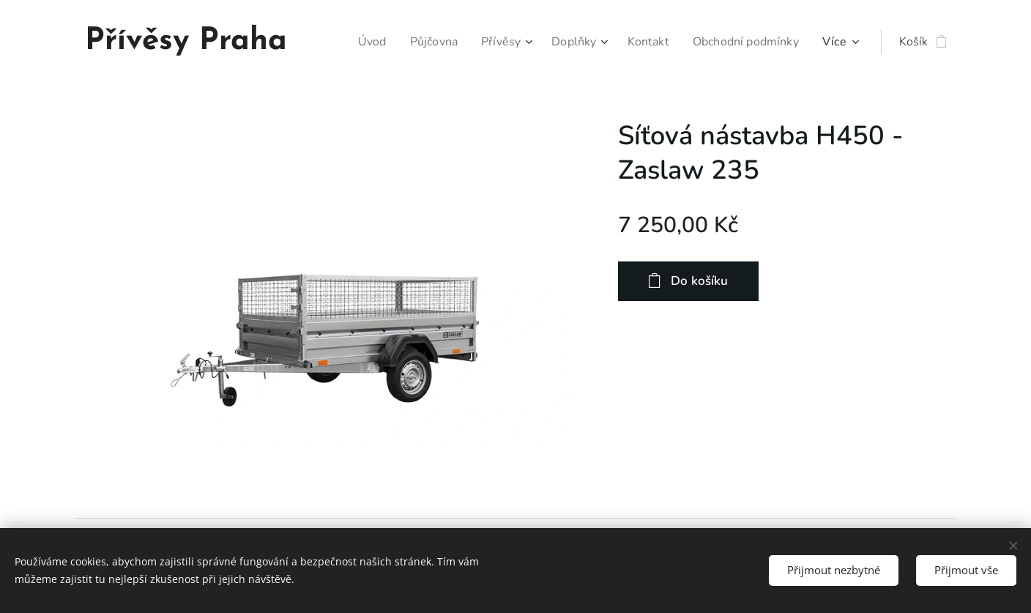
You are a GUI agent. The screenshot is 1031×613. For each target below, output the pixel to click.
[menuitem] (354, 41)
